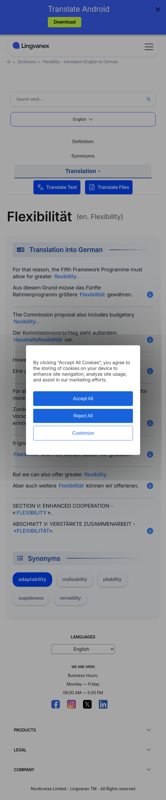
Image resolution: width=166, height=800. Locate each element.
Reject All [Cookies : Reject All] (83, 415)
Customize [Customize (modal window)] (83, 433)
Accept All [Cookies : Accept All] (83, 398)
